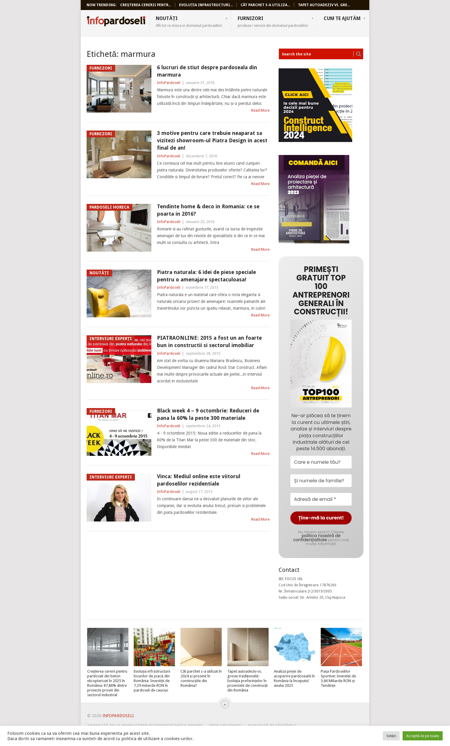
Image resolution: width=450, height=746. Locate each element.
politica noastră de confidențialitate (316, 538)
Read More (260, 110)
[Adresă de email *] (321, 499)
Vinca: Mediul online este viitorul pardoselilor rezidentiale (198, 480)
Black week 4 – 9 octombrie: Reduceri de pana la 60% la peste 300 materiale (208, 414)
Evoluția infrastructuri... (206, 5)
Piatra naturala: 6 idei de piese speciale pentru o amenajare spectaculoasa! (206, 276)
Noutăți (189, 21)
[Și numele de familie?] (321, 480)
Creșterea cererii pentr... (145, 5)
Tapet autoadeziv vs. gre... (324, 5)
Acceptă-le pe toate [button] (422, 736)
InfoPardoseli (116, 22)
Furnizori (273, 21)
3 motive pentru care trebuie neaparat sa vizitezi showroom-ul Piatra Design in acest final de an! (212, 140)
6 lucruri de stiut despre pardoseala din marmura (207, 71)
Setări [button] (391, 736)
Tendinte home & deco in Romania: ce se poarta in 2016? (208, 210)
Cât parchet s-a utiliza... (265, 5)
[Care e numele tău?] (321, 462)
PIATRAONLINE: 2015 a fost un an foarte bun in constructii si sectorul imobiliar (209, 341)
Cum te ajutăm (342, 18)
